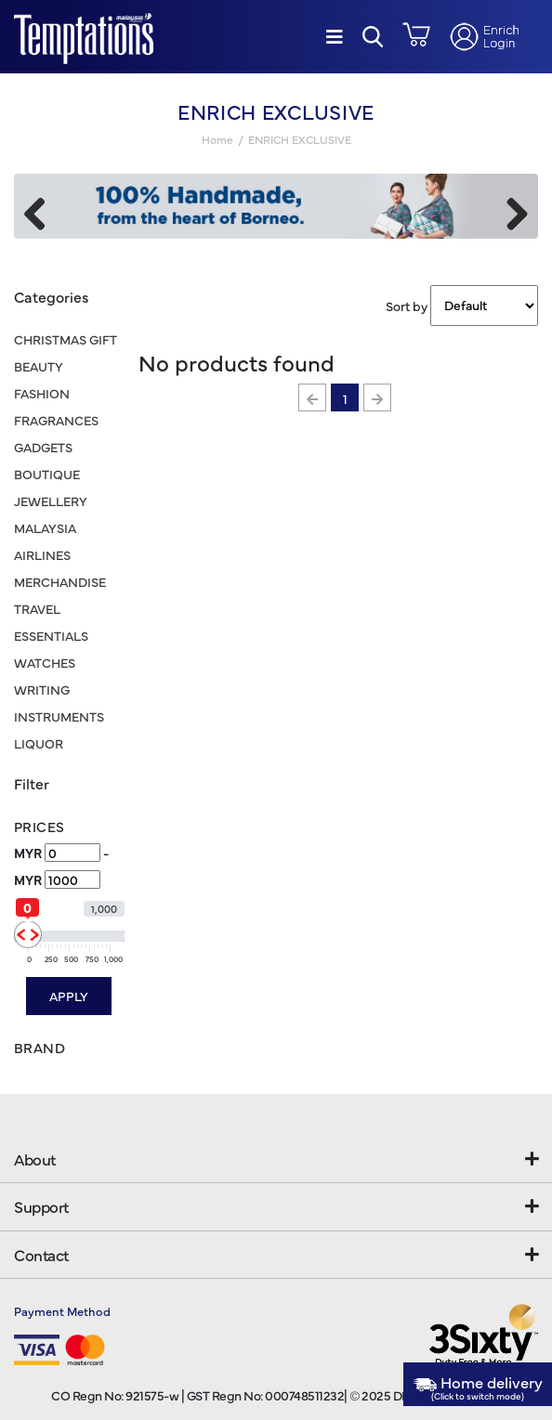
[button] (373, 36)
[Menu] (334, 36)
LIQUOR (38, 743)
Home (217, 139)
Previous (41, 211)
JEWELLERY (50, 500)
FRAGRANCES (56, 419)
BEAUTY (38, 366)
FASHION (42, 393)
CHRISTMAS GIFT (65, 339)
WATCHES (44, 662)
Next (510, 211)
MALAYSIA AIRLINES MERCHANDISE (60, 554)
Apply (68, 995)
